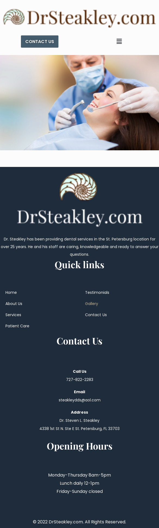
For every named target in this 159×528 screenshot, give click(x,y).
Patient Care (17, 326)
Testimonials (97, 292)
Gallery (91, 303)
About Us (13, 303)
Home (11, 292)
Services (13, 315)
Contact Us (96, 315)
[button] (119, 41)
